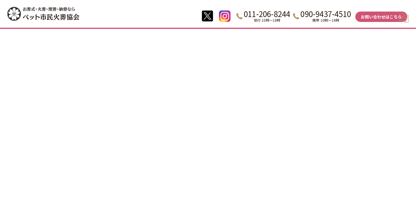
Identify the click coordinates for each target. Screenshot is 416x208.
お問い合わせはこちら (381, 17)
